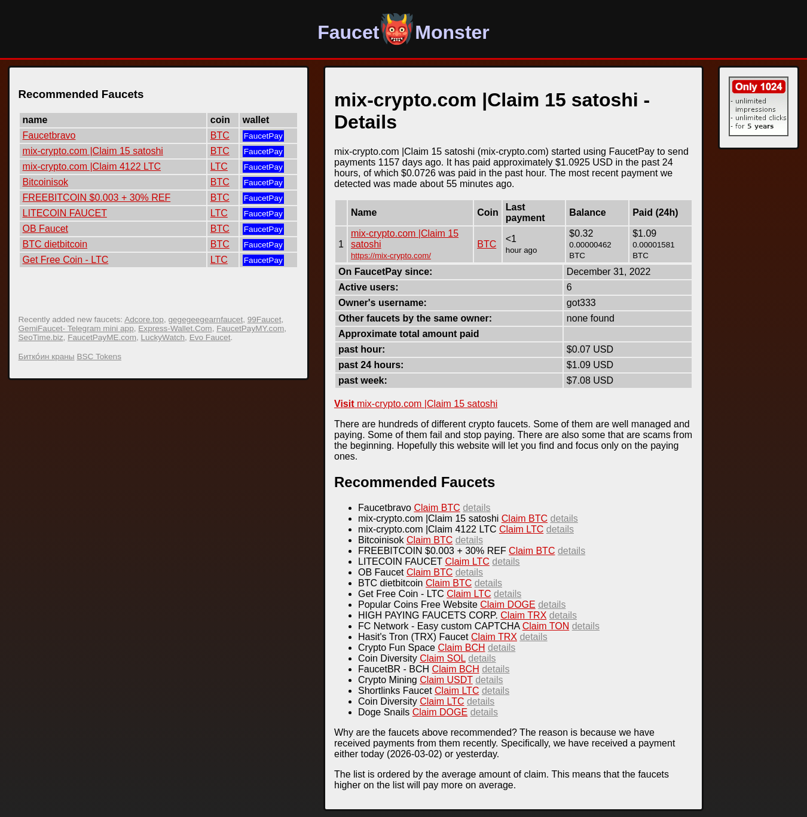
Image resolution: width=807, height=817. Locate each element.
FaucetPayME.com (102, 337)
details (476, 508)
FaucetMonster (403, 32)
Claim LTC (521, 529)
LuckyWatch (163, 337)
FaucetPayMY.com (250, 328)
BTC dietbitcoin (55, 244)
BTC (220, 135)
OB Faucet (45, 229)
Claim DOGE (507, 604)
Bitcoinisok (45, 182)
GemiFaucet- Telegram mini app (76, 328)
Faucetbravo (49, 135)
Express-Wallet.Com (175, 328)
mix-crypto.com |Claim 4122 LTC (92, 166)
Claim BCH (461, 647)
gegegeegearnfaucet (205, 319)
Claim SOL (443, 658)
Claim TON (546, 626)
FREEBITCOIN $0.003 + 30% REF (97, 197)
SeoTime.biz (41, 337)
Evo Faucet (210, 337)
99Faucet (264, 319)
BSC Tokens (99, 356)
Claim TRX (523, 615)
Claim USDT (446, 680)
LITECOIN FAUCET (65, 213)
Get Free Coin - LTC (66, 260)
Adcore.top (144, 319)
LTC (219, 166)
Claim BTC (437, 508)
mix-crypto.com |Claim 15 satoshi (93, 151)
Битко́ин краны (47, 356)
